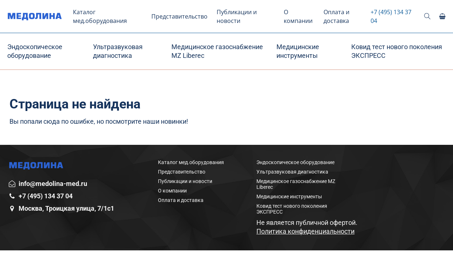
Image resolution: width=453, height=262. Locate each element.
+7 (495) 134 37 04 (391, 16)
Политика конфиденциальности (305, 231)
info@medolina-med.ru (53, 183)
